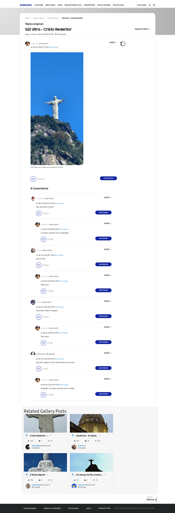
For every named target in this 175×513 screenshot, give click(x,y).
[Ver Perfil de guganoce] (34, 44)
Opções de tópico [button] (142, 29)
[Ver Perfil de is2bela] (38, 250)
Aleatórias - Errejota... (87, 435)
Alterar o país (104, 508)
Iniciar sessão (141, 5)
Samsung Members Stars (73, 5)
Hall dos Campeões (104, 5)
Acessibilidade (29, 508)
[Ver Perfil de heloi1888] (39, 199)
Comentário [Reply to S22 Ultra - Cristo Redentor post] (108, 178)
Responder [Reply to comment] (103, 213)
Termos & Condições (52, 508)
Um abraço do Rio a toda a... (43, 474)
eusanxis (81, 446)
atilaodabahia (36, 446)
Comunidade (38, 5)
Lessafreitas (128, 446)
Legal (88, 508)
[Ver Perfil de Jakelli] (38, 302)
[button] (113, 43)
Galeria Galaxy (50, 5)
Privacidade (73, 508)
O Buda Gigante (129, 435)
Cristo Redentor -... (39, 435)
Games (60, 5)
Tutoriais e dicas (118, 5)
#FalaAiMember (89, 5)
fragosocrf (35, 485)
